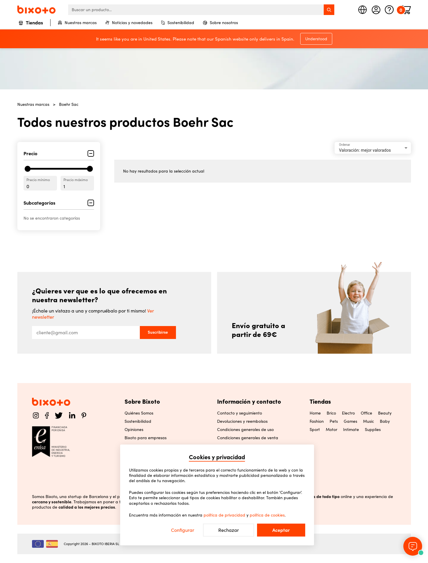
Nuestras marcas (77, 22)
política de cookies (267, 515)
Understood (316, 38)
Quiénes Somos (139, 413)
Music (368, 421)
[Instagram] (36, 415)
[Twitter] (59, 415)
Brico (331, 413)
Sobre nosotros (220, 22)
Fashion (317, 421)
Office (366, 413)
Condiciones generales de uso (245, 429)
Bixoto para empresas (146, 437)
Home (315, 413)
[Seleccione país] (362, 9)
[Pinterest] (83, 415)
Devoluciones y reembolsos (242, 421)
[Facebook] (47, 415)
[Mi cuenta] (376, 9)
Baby (385, 421)
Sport (315, 429)
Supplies (373, 429)
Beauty (385, 413)
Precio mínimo (38, 180)
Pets (334, 421)
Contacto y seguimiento (239, 413)
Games (350, 421)
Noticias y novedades (128, 22)
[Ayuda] (389, 9)
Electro (348, 413)
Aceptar (281, 530)
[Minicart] (406, 9)
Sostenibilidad (177, 22)
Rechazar (228, 530)
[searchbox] (201, 9)
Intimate (351, 429)
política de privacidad (224, 515)
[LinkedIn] (72, 415)
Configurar (182, 530)
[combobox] (373, 148)
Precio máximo (75, 180)
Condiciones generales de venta (247, 437)
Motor (331, 429)
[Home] (36, 10)
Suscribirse (158, 332)
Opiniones (134, 429)
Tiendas (31, 23)
